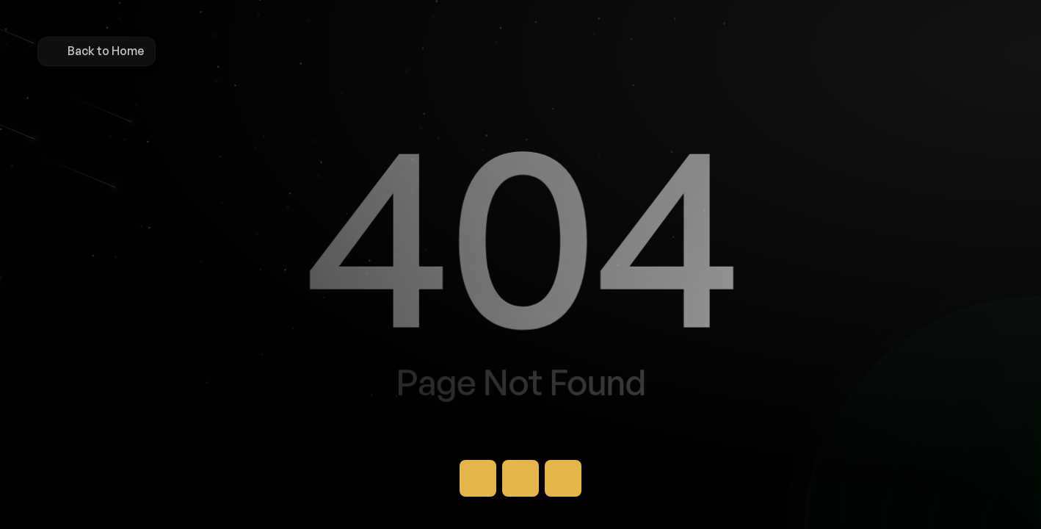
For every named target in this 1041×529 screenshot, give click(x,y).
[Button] (478, 478)
